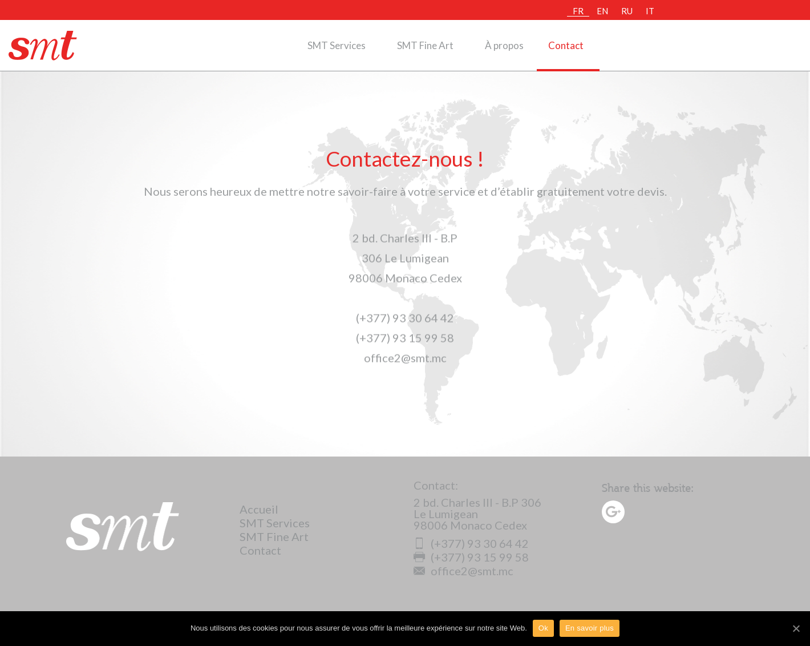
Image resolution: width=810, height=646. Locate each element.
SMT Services (336, 45)
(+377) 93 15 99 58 (471, 557)
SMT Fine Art (425, 45)
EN (602, 11)
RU (627, 11)
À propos (504, 45)
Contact (566, 45)
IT (650, 11)
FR (578, 11)
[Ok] (795, 628)
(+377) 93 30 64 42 (471, 543)
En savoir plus (589, 628)
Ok (543, 628)
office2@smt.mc (463, 571)
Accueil (259, 509)
